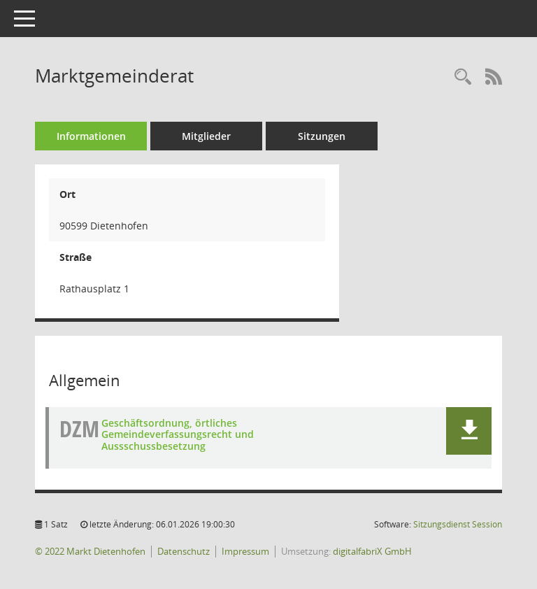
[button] (469, 431)
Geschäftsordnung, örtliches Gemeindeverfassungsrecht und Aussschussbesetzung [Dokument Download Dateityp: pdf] (177, 434)
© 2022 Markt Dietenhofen (90, 551)
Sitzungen (321, 136)
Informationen (91, 136)
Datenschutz (183, 551)
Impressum (245, 551)
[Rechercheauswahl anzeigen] (463, 77)
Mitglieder (206, 136)
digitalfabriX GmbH (372, 551)
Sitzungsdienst (457, 524)
